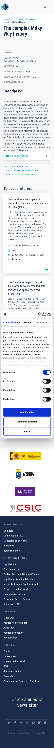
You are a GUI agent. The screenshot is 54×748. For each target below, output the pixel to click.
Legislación (9, 564)
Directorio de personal (15, 540)
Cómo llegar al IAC (13, 535)
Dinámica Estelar (12, 174)
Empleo (7, 651)
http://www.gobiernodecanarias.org (26, 473)
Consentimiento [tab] (11, 322)
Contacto (8, 530)
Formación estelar (30, 170)
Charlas (41, 19)
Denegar (27, 431)
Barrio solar (10, 166)
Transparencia (11, 569)
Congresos (31, 19)
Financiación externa (14, 594)
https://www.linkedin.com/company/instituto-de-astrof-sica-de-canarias (27, 722)
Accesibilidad (10, 637)
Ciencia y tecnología (17, 19)
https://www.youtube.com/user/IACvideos (33, 722)
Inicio (5, 19)
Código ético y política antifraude (21, 574)
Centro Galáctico (24, 166)
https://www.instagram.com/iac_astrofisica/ (21, 722)
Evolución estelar (12, 170)
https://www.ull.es (25, 491)
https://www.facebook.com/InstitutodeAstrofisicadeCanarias (15, 722)
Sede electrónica (12, 671)
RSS (5, 666)
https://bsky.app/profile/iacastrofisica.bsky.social (39, 722)
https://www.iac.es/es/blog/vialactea (45, 722)
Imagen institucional (14, 661)
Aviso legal (9, 627)
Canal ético (9, 676)
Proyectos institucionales (17, 589)
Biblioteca (8, 545)
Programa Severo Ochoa (16, 599)
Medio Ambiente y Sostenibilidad (20, 584)
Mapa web (8, 617)
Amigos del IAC (11, 604)
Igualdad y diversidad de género (20, 579)
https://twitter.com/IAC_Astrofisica (9, 722)
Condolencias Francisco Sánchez (21, 681)
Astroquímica (28, 174)
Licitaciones (9, 656)
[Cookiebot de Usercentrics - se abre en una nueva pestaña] (38, 314)
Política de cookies (13, 632)
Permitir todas (27, 412)
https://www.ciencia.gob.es (26, 456)
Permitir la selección (27, 421)
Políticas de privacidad (15, 622)
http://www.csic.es (25, 508)
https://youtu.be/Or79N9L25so (27, 155)
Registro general (12, 550)
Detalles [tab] (28, 322)
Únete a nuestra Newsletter (27, 702)
